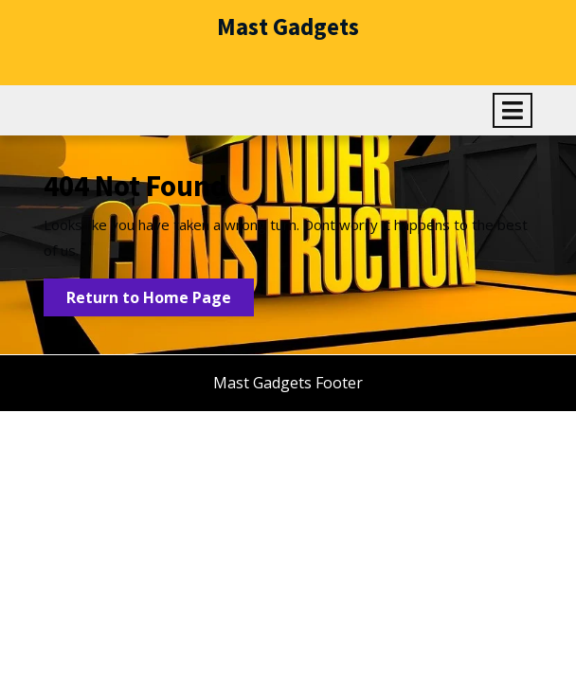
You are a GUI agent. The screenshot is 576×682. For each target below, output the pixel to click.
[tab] (512, 110)
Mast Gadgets (288, 26)
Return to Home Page (160, 300)
